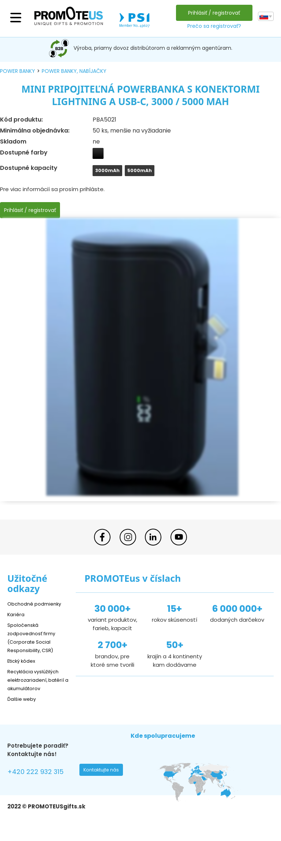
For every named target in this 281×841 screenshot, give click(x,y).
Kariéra (16, 614)
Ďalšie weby (23, 707)
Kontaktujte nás (103, 780)
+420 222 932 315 (40, 781)
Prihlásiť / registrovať (212, 12)
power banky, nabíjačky (74, 71)
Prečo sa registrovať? (212, 26)
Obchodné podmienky (37, 603)
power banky (17, 71)
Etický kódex (23, 661)
